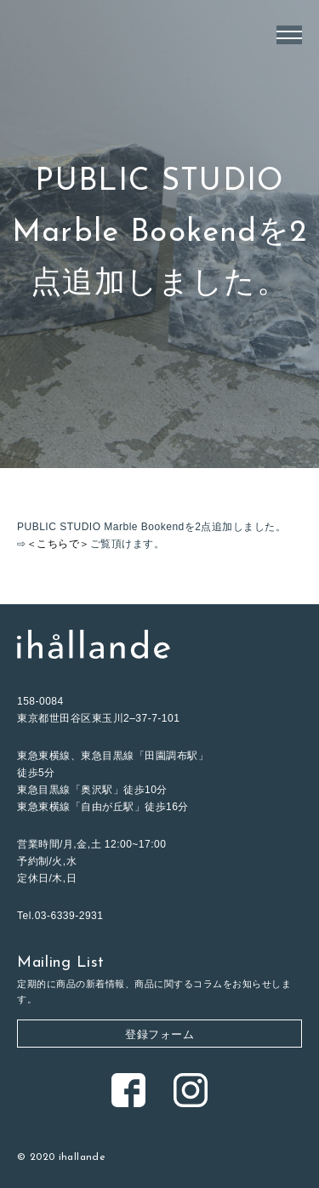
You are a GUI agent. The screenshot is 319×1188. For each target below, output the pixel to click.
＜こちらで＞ (58, 544)
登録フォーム (159, 1034)
